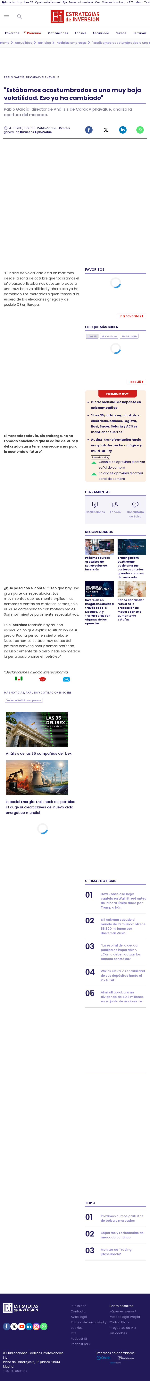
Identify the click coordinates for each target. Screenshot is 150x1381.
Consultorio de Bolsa (135, 514)
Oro (97, 2)
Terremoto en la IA (81, 2)
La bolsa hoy (13, 2)
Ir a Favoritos (130, 316)
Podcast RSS (80, 1344)
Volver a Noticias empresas (23, 700)
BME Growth (129, 336)
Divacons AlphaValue (36, 132)
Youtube (21, 1326)
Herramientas (97, 492)
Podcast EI (79, 1338)
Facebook (89, 130)
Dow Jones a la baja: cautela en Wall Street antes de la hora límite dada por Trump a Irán (123, 901)
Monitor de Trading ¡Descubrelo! (116, 1251)
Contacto (78, 1311)
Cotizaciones (95, 512)
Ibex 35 (28, 2)
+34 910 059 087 (15, 1371)
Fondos (115, 512)
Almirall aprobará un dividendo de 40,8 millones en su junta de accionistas (122, 997)
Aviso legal (79, 1317)
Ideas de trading (100, 457)
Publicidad (78, 1306)
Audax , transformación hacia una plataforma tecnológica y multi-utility (116, 445)
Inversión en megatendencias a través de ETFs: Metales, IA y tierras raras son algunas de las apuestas (99, 611)
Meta (139, 2)
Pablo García (46, 128)
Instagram (36, 1326)
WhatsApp (43, 1326)
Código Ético (119, 1322)
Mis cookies (118, 1333)
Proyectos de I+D (123, 1327)
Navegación (6, 16)
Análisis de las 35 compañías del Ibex (38, 753)
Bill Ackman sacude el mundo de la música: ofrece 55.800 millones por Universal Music (123, 926)
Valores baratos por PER (118, 2)
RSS (73, 1333)
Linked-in (123, 130)
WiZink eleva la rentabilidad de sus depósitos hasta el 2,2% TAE (123, 975)
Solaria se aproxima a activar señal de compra (121, 476)
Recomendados (99, 532)
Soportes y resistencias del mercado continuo (122, 1235)
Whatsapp (140, 130)
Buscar (19, 16)
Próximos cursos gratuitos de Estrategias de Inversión (97, 563)
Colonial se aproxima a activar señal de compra (122, 465)
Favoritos (94, 269)
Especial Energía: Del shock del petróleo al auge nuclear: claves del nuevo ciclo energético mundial (40, 807)
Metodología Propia (125, 1317)
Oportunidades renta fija (51, 2)
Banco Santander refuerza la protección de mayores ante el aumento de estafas (131, 609)
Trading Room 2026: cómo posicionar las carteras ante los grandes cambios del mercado (131, 567)
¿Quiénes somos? (123, 1311)
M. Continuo (109, 336)
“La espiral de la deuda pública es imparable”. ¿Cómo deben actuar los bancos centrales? (121, 952)
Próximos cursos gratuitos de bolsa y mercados (122, 1218)
